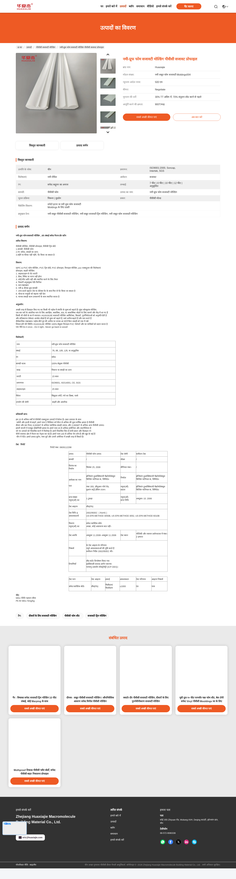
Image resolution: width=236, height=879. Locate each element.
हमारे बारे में (111, 6)
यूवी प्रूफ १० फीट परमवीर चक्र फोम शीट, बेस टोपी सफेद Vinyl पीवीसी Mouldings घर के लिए (201, 710)
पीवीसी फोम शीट (72, 626)
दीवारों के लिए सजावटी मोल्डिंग (43, 626)
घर (102, 6)
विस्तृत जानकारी (37, 145)
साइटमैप (33, 875)
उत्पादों (123, 6)
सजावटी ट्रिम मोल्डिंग (97, 626)
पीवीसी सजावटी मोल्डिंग (45, 47)
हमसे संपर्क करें (163, 6)
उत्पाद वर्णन (82, 145)
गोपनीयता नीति (22, 875)
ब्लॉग (131, 6)
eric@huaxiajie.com (30, 848)
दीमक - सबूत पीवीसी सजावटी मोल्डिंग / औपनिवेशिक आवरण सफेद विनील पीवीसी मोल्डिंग (90, 710)
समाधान (140, 6)
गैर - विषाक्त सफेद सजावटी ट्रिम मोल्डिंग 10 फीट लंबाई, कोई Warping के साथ (35, 710)
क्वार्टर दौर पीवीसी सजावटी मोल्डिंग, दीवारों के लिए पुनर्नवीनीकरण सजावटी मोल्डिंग (146, 710)
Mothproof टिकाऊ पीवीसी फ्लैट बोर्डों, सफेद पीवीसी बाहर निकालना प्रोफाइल (34, 782)
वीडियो (150, 6)
